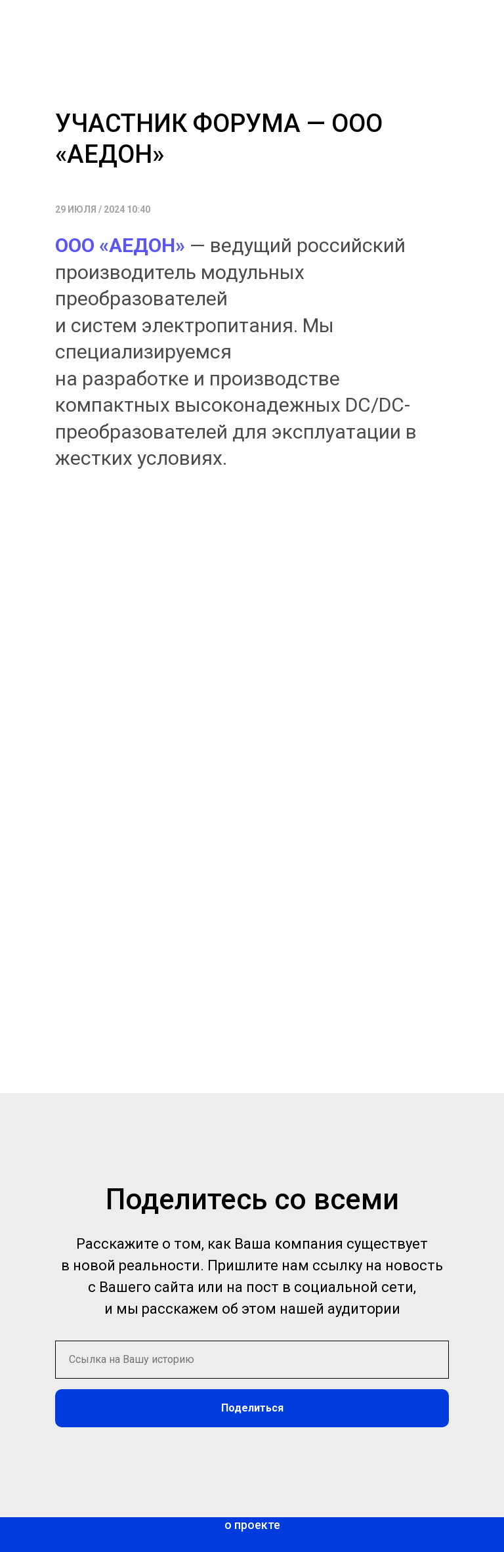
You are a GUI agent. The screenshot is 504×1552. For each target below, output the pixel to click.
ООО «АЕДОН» (120, 245)
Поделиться (252, 1408)
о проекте (252, 1525)
